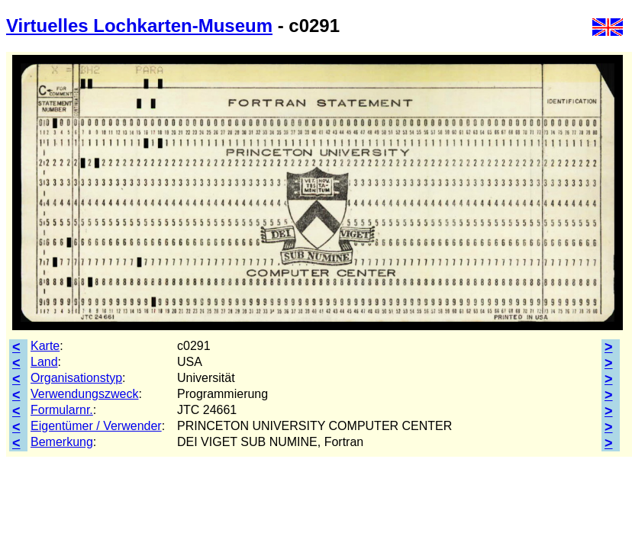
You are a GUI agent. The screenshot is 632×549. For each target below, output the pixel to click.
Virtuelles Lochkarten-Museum (139, 25)
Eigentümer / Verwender (96, 425)
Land (44, 361)
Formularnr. (62, 409)
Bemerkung (62, 441)
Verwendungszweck (84, 393)
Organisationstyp (76, 377)
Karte (45, 345)
